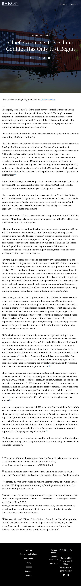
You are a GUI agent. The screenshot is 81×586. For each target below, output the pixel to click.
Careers (28, 571)
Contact (28, 575)
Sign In (63, 4)
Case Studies (28, 558)
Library (28, 563)
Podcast (28, 567)
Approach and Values (28, 554)
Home (27, 550)
